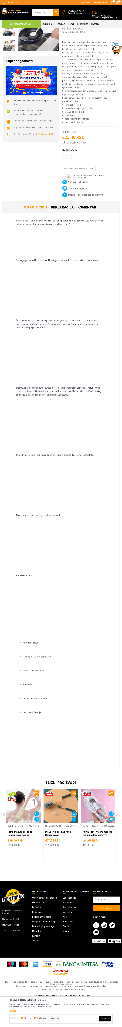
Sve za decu (68, 930)
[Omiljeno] (111, 2)
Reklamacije (38, 940)
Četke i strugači (67, 30)
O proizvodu (35, 235)
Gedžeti (66, 954)
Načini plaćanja (39, 930)
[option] (9, 44)
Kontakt (36, 964)
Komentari (87, 235)
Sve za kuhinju (70, 935)
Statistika (28, 1018)
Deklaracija (62, 235)
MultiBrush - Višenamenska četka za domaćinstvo (97, 861)
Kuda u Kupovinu (9, 30)
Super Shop (23, 30)
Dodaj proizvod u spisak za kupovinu (83, 222)
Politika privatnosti (41, 945)
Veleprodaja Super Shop (44, 949)
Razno (66, 959)
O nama (35, 968)
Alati (65, 945)
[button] (45, 12)
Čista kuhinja (52, 30)
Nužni (16, 1018)
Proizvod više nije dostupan (79, 196)
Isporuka (36, 935)
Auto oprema (69, 949)
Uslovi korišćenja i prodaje (44, 926)
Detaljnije (14, 1010)
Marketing (37, 959)
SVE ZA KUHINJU (38, 30)
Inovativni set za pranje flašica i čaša (58, 861)
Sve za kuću (68, 940)
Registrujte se (100, 2)
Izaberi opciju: (69, 178)
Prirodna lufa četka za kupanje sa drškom (20, 861)
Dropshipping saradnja (43, 954)
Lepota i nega (69, 926)
